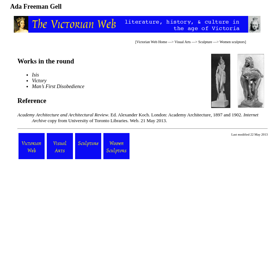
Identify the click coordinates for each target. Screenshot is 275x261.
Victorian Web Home (151, 42)
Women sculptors (232, 42)
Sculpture (205, 42)
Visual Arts (183, 42)
